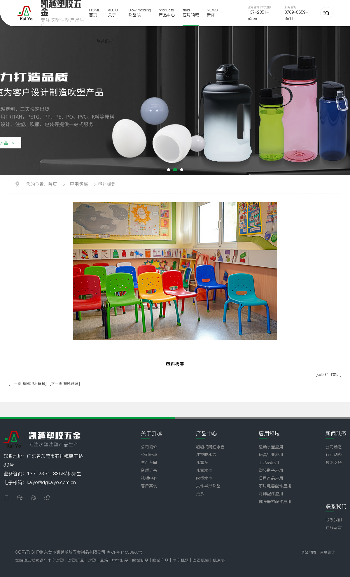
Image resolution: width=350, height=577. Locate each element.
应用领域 (79, 184)
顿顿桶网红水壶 (210, 447)
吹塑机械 (201, 560)
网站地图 (308, 552)
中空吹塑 (56, 560)
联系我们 (334, 520)
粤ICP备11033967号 (125, 552)
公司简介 (149, 447)
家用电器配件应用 (275, 486)
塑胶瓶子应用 (271, 470)
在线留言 (334, 528)
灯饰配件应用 (271, 494)
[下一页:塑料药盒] (65, 383)
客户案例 (149, 486)
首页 (52, 184)
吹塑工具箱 (99, 560)
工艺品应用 (269, 462)
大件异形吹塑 (208, 486)
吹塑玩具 (76, 560)
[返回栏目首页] (328, 374)
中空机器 (181, 560)
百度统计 (327, 552)
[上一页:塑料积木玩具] (28, 383)
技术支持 (334, 462)
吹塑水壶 (204, 478)
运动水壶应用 (271, 447)
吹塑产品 (161, 560)
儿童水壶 (204, 470)
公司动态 (334, 447)
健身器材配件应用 (275, 502)
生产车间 (149, 462)
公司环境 (149, 455)
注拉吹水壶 (206, 455)
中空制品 (121, 560)
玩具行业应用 (271, 455)
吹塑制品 (141, 560)
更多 (200, 494)
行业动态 (334, 455)
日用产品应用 (271, 478)
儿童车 (202, 462)
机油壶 (219, 560)
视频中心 (149, 478)
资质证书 (149, 470)
